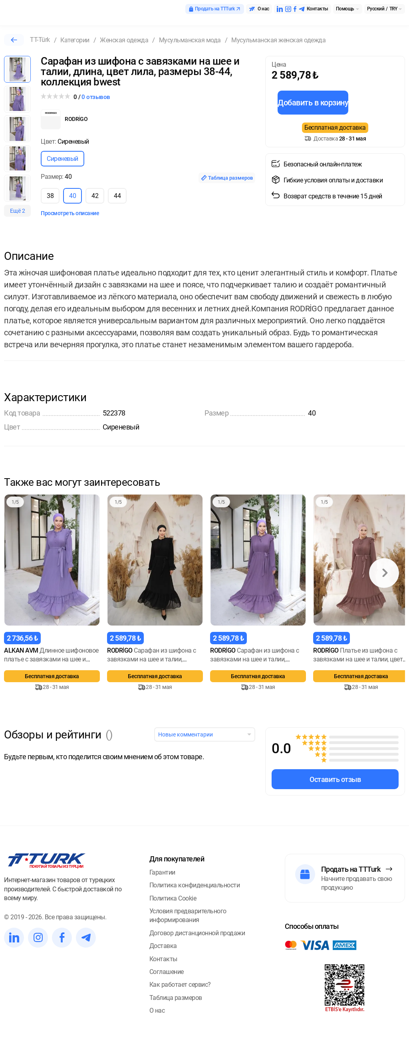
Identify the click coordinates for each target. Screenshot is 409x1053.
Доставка (163, 946)
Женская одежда (124, 40)
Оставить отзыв (335, 779)
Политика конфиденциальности (194, 885)
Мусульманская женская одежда (278, 40)
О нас (157, 1010)
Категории (74, 40)
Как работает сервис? (180, 984)
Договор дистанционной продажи (197, 933)
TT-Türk (40, 40)
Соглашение (166, 972)
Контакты (163, 959)
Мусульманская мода (190, 40)
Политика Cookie (173, 898)
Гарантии (162, 872)
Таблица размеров (227, 178)
